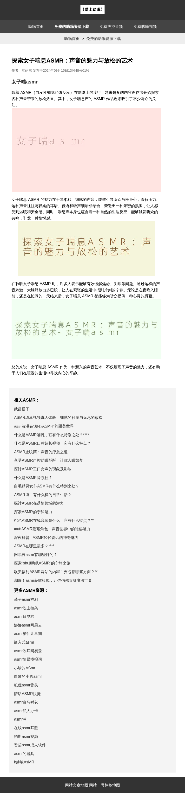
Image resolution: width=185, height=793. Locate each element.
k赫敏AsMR (24, 762)
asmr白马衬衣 (26, 702)
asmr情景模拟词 (28, 659)
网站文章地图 (76, 785)
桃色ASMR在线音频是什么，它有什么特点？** (54, 520)
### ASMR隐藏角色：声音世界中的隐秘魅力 (52, 529)
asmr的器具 (24, 754)
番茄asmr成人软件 (30, 745)
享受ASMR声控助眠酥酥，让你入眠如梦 (48, 460)
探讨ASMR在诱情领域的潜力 (39, 503)
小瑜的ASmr (24, 668)
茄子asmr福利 (26, 599)
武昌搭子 (21, 409)
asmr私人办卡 (26, 711)
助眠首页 (36, 27)
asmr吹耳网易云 (28, 651)
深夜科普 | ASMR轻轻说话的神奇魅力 (46, 538)
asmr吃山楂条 (26, 608)
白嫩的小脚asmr (28, 676)
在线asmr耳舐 (26, 728)
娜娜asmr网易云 (28, 625)
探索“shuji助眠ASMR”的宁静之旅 (42, 563)
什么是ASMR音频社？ (33, 478)
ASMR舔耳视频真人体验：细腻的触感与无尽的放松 (58, 418)
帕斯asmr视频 (26, 737)
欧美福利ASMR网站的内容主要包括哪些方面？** (56, 572)
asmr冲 (20, 719)
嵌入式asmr (24, 642)
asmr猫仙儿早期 (28, 634)
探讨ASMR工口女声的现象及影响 (42, 469)
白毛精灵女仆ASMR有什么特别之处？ (46, 486)
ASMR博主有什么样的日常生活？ (42, 495)
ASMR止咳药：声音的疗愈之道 (40, 452)
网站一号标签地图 (104, 785)
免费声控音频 (111, 27)
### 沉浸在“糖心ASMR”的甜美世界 (44, 426)
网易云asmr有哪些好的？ (35, 555)
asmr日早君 (24, 616)
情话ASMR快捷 (27, 694)
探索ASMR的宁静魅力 (33, 512)
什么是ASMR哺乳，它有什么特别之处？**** (51, 435)
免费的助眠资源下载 (71, 27)
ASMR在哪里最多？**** (34, 546)
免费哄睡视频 (145, 27)
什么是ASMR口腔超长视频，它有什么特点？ (52, 443)
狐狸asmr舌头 (26, 685)
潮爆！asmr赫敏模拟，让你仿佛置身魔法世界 (53, 580)
